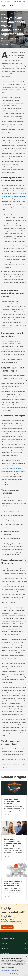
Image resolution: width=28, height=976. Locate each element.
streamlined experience (8, 503)
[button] (14, 934)
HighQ (11, 436)
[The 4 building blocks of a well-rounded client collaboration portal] (14, 881)
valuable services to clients (9, 455)
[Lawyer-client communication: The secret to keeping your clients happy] (14, 840)
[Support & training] (18, 1)
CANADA (3, 9)
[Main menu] (22, 5)
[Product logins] (14, 1)
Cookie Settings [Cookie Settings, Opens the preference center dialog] (14, 974)
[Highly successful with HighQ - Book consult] (7, 927)
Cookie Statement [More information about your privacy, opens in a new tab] (6, 970)
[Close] (26, 956)
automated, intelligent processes (11, 468)
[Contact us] (24, 1)
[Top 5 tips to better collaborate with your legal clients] (14, 799)
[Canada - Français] (9, 1)
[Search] (26, 5)
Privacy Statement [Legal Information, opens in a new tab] (14, 970)
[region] (14, 965)
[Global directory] (3, 1)
